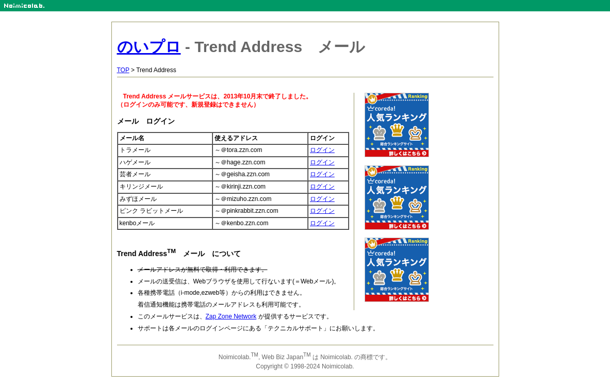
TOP (123, 70)
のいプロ (149, 46)
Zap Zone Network (231, 316)
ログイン (322, 150)
